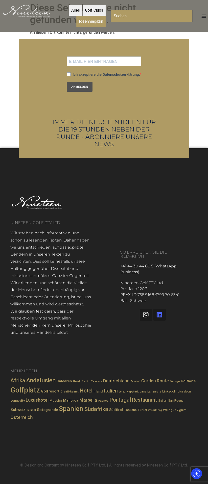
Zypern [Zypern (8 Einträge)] (181, 410)
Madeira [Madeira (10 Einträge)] (55, 400)
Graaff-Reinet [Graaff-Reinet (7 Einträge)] (70, 391)
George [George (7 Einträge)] (175, 381)
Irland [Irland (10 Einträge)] (98, 391)
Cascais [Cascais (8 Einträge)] (96, 381)
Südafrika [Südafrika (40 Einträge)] (96, 409)
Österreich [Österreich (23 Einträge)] (21, 417)
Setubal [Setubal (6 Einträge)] (31, 410)
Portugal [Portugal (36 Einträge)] (120, 399)
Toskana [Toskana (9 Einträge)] (130, 410)
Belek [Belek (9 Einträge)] (77, 381)
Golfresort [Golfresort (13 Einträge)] (50, 391)
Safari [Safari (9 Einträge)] (162, 400)
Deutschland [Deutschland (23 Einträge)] (116, 381)
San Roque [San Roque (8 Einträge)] (176, 400)
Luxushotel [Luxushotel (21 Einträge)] (37, 400)
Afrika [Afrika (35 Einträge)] (17, 380)
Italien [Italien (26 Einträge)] (111, 391)
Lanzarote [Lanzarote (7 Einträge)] (154, 391)
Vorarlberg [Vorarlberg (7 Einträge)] (155, 410)
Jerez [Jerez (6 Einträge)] (122, 391)
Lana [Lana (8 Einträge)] (143, 391)
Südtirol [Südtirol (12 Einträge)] (116, 410)
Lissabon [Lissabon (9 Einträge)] (184, 391)
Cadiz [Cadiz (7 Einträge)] (86, 381)
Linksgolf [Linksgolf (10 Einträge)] (169, 391)
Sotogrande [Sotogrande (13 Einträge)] (47, 410)
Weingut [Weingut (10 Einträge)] (169, 410)
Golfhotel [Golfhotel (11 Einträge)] (189, 381)
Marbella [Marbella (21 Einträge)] (88, 400)
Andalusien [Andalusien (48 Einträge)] (41, 380)
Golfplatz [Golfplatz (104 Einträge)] (25, 390)
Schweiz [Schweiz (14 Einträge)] (17, 409)
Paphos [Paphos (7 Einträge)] (103, 400)
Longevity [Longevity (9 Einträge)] (17, 400)
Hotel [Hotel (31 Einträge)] (86, 391)
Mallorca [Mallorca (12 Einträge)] (70, 400)
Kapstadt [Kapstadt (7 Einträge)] (133, 391)
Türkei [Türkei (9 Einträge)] (142, 410)
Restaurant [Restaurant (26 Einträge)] (144, 400)
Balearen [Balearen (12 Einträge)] (64, 381)
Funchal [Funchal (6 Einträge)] (135, 381)
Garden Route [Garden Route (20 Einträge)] (155, 380)
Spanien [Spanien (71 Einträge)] (71, 409)
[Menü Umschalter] (203, 16)
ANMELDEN (79, 87)
